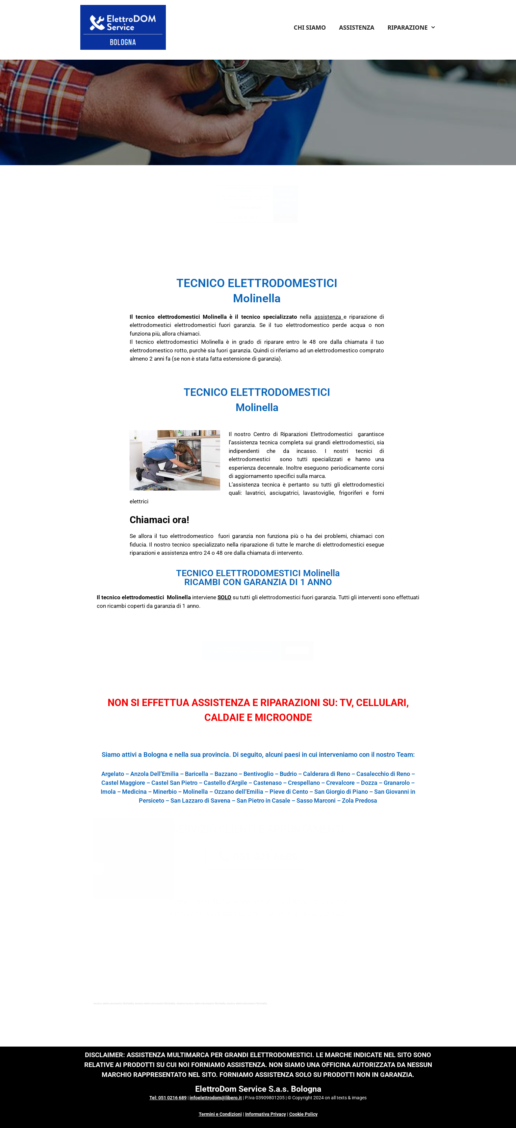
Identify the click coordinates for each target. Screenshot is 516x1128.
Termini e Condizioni (220, 1114)
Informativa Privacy (265, 1114)
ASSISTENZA (356, 27)
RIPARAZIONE (414, 27)
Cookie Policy (303, 1114)
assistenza (327, 316)
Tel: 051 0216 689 (168, 1097)
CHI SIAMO (310, 27)
